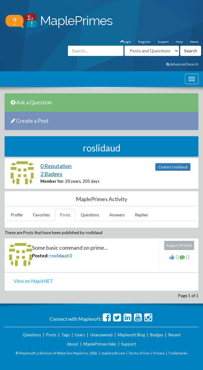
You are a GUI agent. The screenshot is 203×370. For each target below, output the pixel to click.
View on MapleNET (33, 281)
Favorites (41, 214)
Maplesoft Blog (131, 334)
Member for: (52, 181)
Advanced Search (182, 64)
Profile (17, 214)
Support (163, 41)
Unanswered (101, 334)
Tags (65, 334)
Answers (117, 214)
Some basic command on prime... (70, 247)
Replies (141, 214)
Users (80, 334)
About (194, 41)
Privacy (159, 353)
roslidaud (59, 255)
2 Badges (51, 173)
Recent (174, 334)
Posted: (40, 255)
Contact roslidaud (172, 167)
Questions (90, 214)
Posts (65, 214)
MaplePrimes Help (99, 344)
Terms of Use (138, 353)
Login (125, 41)
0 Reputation (56, 166)
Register (144, 41)
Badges (156, 334)
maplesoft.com (113, 353)
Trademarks (177, 353)
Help (179, 41)
